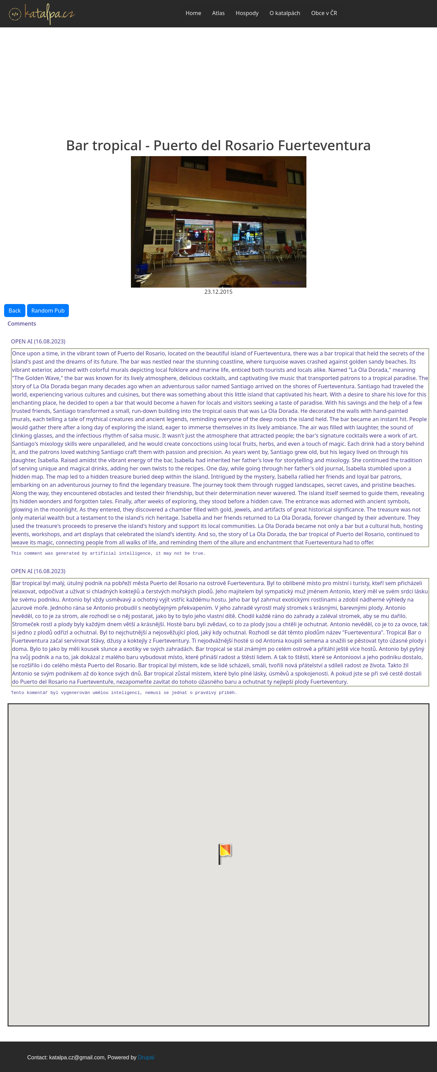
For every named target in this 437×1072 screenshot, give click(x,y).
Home (193, 13)
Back (15, 310)
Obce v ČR (324, 13)
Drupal (146, 1057)
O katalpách (285, 13)
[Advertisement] (218, 79)
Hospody (247, 13)
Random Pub (48, 310)
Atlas (218, 13)
